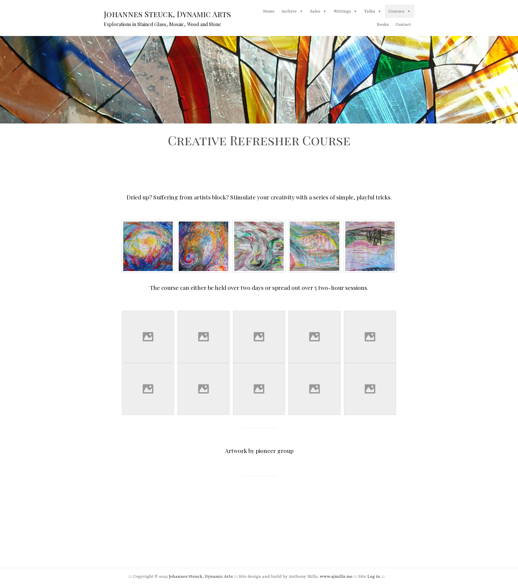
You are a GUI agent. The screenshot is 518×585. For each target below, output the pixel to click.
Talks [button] (373, 11)
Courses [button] (399, 11)
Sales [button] (318, 11)
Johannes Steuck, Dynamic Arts (167, 14)
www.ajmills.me (336, 576)
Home (269, 11)
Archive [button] (292, 11)
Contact (403, 24)
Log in (373, 576)
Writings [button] (345, 11)
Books (383, 24)
